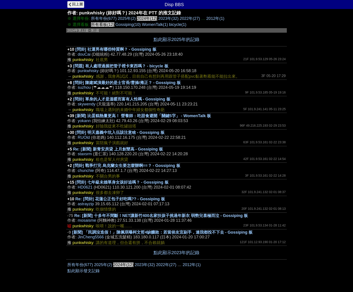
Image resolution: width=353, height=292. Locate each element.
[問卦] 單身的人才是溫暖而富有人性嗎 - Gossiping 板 (121, 99)
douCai (84, 54)
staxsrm (85, 154)
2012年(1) (215, 18)
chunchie (86, 170)
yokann (84, 121)
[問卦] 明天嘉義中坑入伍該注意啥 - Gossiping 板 (120, 132)
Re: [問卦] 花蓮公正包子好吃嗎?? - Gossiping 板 (120, 199)
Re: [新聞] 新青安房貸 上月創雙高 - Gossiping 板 (118, 149)
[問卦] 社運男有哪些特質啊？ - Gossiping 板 (115, 49)
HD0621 (85, 187)
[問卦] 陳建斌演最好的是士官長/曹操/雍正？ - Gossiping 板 (127, 82)
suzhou (84, 87)
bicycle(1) (177, 24)
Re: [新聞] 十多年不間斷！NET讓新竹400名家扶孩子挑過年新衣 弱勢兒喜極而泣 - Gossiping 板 (161, 215)
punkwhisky (88, 70)
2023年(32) (168, 18)
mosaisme (87, 220)
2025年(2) (127, 18)
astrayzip (86, 204)
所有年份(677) (104, 18)
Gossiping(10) (128, 24)
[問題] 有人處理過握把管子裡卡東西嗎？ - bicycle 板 (120, 66)
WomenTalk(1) (155, 24)
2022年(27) (190, 18)
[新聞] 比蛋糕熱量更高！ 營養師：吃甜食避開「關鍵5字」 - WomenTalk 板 (143, 116)
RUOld (84, 137)
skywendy (86, 104)
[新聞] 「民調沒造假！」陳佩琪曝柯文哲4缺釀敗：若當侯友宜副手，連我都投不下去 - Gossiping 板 (162, 232)
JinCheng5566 (91, 237)
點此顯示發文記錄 (83, 271)
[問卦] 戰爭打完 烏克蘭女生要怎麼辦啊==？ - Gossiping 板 (126, 165)
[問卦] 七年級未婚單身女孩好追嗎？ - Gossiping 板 (122, 182)
